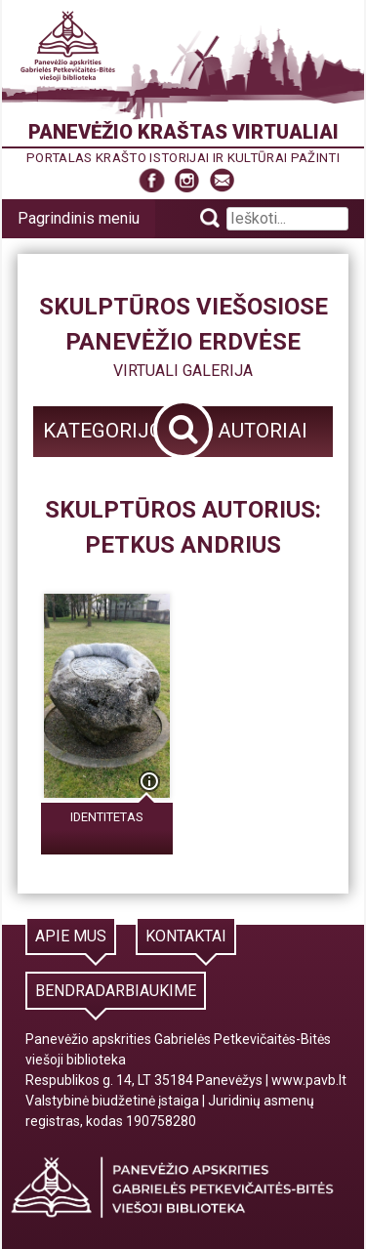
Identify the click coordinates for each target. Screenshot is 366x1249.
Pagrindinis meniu (79, 218)
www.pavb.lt (308, 1080)
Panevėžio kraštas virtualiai (183, 132)
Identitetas (106, 817)
